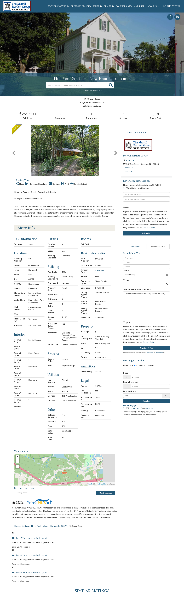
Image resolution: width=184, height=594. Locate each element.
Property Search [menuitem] (81, 6)
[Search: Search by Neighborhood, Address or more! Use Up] (76, 85)
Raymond (54, 526)
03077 (64, 526)
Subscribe (146, 233)
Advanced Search (91, 90)
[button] (110, 85)
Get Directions (105, 493)
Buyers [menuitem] (97, 6)
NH (32, 526)
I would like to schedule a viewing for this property (146, 305)
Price (125, 373)
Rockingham (42, 526)
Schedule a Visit (158, 246)
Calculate (146, 401)
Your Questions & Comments (137, 289)
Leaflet (90, 484)
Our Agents (128, 171)
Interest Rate (129, 391)
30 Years (138, 365)
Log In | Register (171, 6)
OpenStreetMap (100, 484)
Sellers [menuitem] (109, 6)
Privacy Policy (149, 227)
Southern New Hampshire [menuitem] (131, 6)
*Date (126, 270)
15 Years (149, 365)
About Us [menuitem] (153, 6)
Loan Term (128, 365)
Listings (25, 526)
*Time (126, 280)
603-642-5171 (132, 160)
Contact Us (128, 168)
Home (17, 526)
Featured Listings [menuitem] (58, 6)
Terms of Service (159, 352)
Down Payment (130, 382)
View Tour (99, 270)
